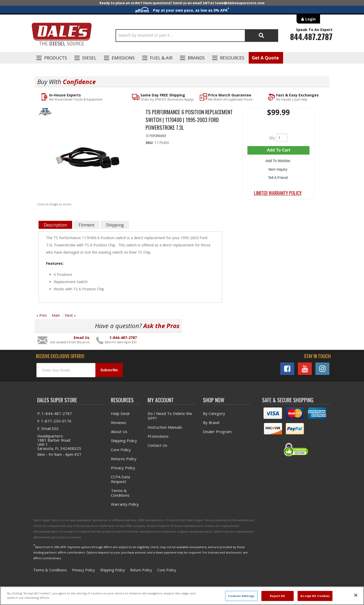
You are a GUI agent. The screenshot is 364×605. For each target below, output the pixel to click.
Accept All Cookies (315, 596)
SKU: (150, 142)
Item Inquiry (278, 167)
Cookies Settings (241, 596)
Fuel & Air (161, 58)
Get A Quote (265, 58)
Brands (196, 58)
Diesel (89, 58)
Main (56, 315)
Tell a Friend (278, 175)
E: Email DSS (48, 428)
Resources (232, 58)
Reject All (277, 596)
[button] (197, 35)
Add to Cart (278, 150)
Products (55, 58)
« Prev (41, 315)
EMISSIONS (123, 58)
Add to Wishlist (278, 160)
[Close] (355, 595)
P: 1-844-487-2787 (54, 413)
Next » (70, 315)
